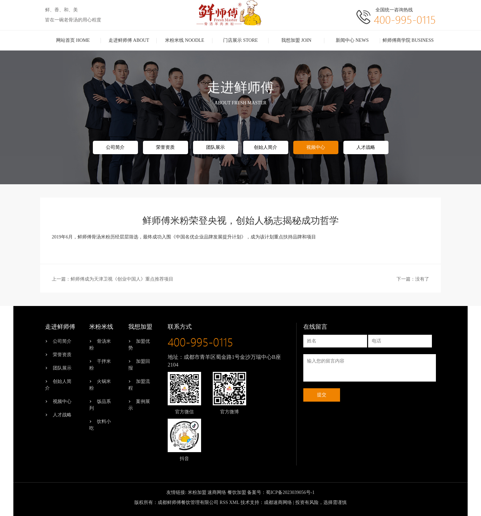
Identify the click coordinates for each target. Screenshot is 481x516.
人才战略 (365, 147)
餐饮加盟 (236, 492)
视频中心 (315, 147)
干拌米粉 (100, 365)
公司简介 (115, 147)
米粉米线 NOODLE (184, 40)
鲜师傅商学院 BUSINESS (408, 40)
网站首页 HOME (73, 40)
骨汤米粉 (100, 344)
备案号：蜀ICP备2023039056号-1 (280, 492)
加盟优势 (139, 344)
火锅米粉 (100, 385)
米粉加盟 (197, 492)
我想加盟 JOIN (296, 40)
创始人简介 (265, 147)
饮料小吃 (100, 425)
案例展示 (139, 405)
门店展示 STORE (240, 40)
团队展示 (215, 147)
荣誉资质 (165, 147)
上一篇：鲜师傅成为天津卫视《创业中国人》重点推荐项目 (112, 279)
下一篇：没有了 (412, 279)
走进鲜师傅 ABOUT (129, 40)
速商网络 (216, 492)
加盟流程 (139, 385)
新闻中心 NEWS (352, 40)
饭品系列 (100, 405)
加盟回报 (139, 365)
